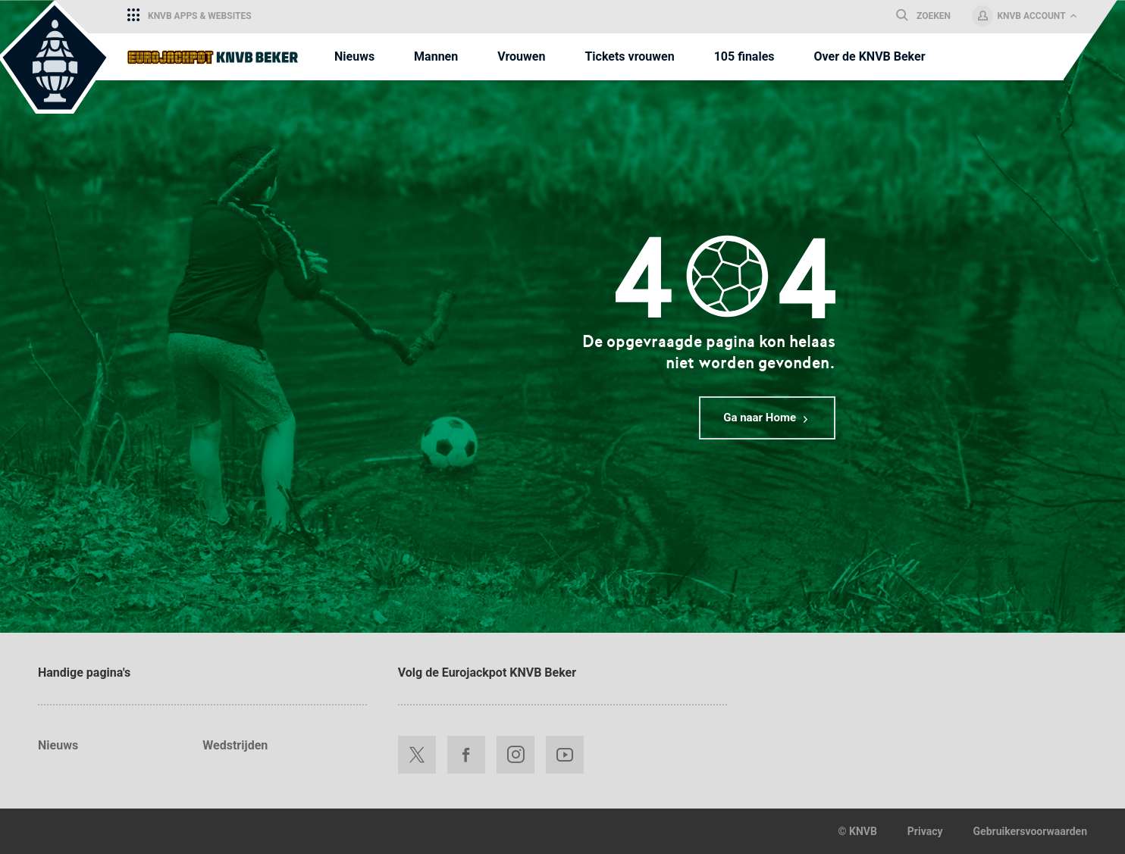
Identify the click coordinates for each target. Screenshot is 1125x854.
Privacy (925, 831)
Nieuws (58, 745)
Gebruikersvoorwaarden (1030, 831)
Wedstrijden (235, 745)
